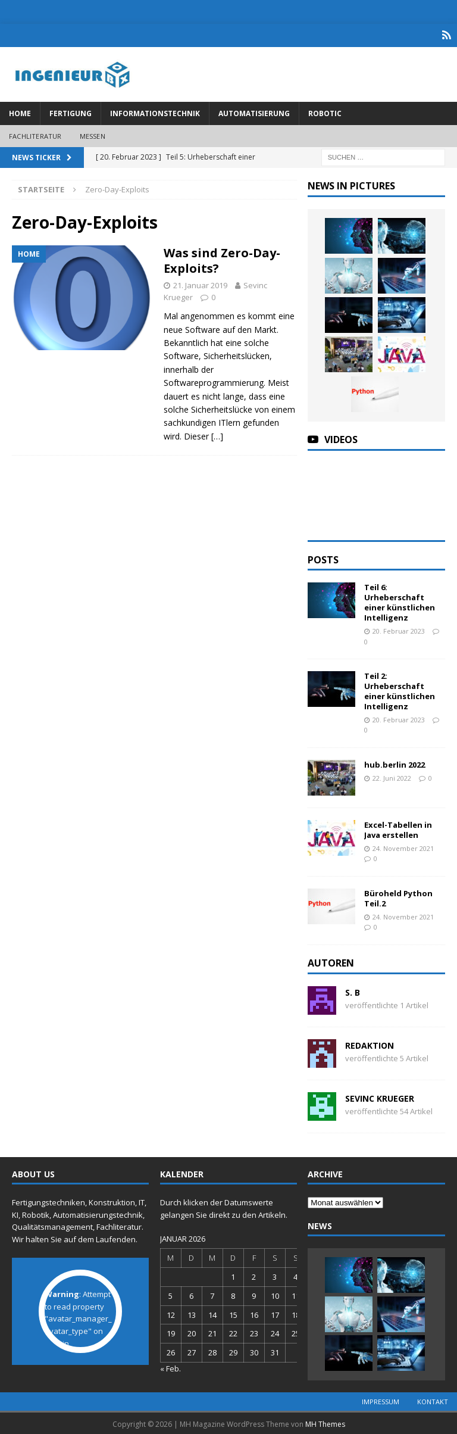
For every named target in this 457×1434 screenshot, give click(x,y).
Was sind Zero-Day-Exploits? (222, 258)
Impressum (380, 1399)
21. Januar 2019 (200, 283)
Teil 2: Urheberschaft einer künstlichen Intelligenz (399, 689)
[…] (217, 433)
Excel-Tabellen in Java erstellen (398, 827)
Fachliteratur (35, 133)
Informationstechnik (155, 111)
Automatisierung (254, 111)
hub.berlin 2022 (394, 762)
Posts (323, 557)
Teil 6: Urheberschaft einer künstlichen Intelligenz (399, 600)
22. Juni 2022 (392, 775)
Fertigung (70, 111)
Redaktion (369, 1043)
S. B (352, 990)
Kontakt (432, 1399)
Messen (92, 133)
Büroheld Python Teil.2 (398, 896)
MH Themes (325, 1422)
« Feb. (170, 1366)
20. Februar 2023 (399, 628)
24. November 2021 (403, 845)
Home (20, 111)
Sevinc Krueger (379, 1096)
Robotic (325, 111)
